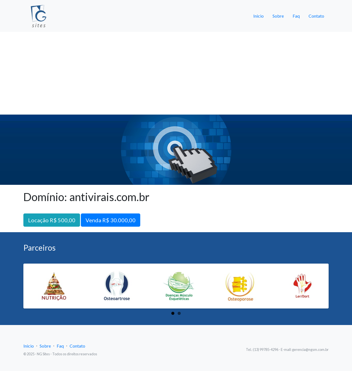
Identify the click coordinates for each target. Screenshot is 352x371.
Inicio (258, 15)
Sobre (278, 15)
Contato (316, 15)
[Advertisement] (176, 73)
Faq (296, 15)
